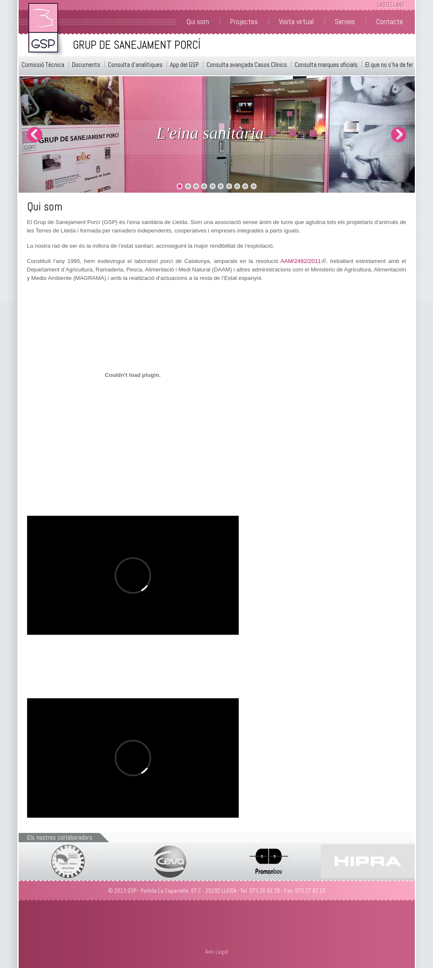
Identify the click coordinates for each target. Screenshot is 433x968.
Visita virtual (296, 21)
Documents (86, 65)
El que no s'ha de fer (389, 65)
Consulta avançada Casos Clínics (247, 65)
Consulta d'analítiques (135, 65)
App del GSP (184, 65)
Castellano (390, 4)
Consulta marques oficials (326, 65)
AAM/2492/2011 (303, 261)
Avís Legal (216, 951)
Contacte (389, 21)
